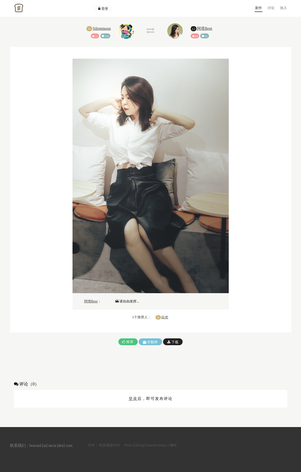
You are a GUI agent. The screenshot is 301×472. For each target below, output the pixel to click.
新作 (258, 8)
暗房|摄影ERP (109, 445)
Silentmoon (102, 28)
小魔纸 (171, 445)
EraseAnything (155, 445)
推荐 (128, 342)
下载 (173, 342)
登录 (103, 9)
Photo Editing (134, 445)
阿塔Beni (204, 28)
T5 (89, 28)
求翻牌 (150, 342)
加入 (283, 8)
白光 (164, 317)
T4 (158, 317)
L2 (193, 28)
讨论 (271, 8)
